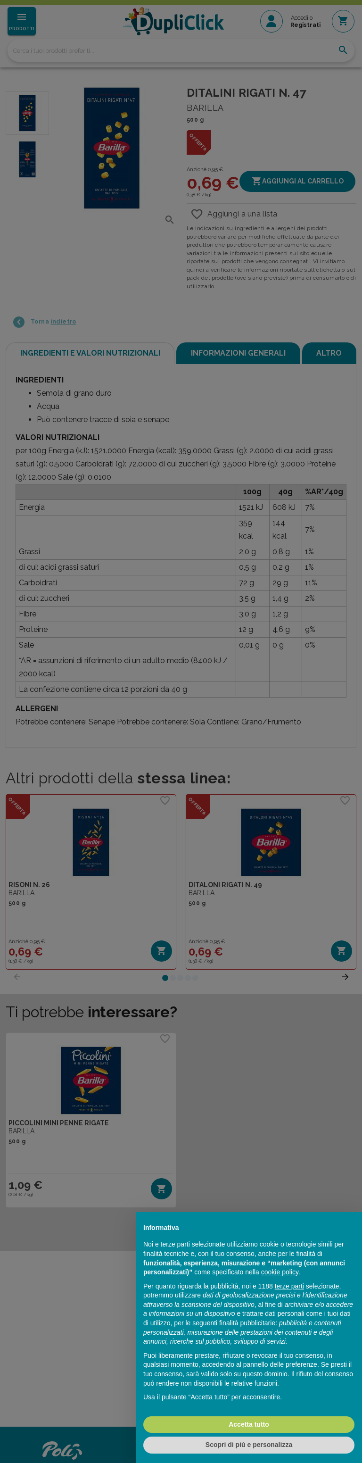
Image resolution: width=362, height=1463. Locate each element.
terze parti (289, 1286)
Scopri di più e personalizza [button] (249, 1444)
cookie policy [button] (279, 1272)
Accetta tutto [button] (249, 1424)
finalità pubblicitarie (247, 1323)
